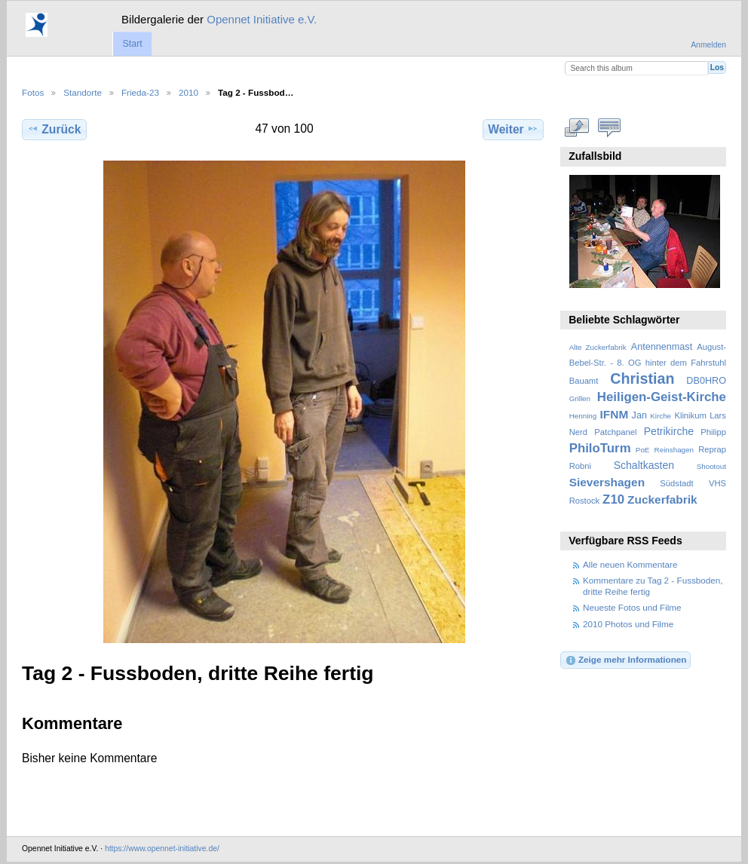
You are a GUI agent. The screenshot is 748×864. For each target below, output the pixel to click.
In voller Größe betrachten (577, 127)
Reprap (712, 449)
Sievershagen (607, 482)
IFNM (614, 414)
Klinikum (690, 415)
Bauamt (584, 380)
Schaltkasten (644, 465)
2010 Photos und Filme (628, 624)
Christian (642, 378)
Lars (718, 415)
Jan (639, 415)
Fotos (33, 92)
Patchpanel (615, 432)
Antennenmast (661, 347)
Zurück (54, 129)
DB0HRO (706, 380)
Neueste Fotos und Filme (632, 607)
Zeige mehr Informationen (626, 660)
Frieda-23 (140, 92)
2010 (188, 92)
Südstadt (676, 483)
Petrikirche (669, 431)
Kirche (660, 416)
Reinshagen (674, 450)
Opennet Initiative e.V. (262, 19)
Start (132, 43)
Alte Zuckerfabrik (598, 347)
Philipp (713, 432)
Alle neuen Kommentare (630, 564)
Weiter (513, 129)
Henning (583, 416)
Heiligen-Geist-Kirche (661, 397)
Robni (580, 465)
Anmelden (708, 45)
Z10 (613, 499)
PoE (643, 450)
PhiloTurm (600, 448)
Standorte (82, 92)
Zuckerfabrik (662, 499)
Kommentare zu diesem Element (609, 127)
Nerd (578, 432)
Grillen (579, 398)
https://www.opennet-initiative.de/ (162, 848)
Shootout (711, 466)
